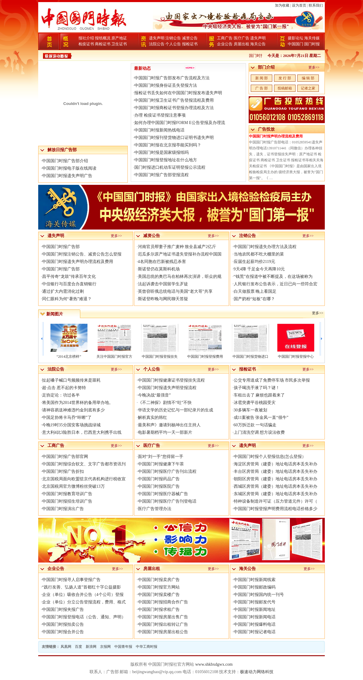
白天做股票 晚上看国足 (255, 291)
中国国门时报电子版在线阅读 (69, 168)
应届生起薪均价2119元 (254, 261)
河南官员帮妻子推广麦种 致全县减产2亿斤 (177, 246)
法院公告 (156, 44)
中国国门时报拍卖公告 (63, 624)
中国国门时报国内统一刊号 (259, 594)
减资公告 (190, 38)
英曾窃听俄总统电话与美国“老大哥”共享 (175, 291)
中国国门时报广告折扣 (63, 471)
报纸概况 (102, 38)
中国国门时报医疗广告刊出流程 (167, 471)
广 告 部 (261, 88)
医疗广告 (241, 38)
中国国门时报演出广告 (63, 508)
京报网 (105, 647)
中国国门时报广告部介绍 (65, 161)
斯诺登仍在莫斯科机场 (159, 269)
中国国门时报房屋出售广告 (163, 617)
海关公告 (258, 44)
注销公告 (173, 38)
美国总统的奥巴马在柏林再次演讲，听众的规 (180, 276)
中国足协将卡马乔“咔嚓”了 (67, 417)
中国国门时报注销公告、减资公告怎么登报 (81, 254)
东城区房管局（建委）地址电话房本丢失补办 (275, 494)
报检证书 (190, 44)
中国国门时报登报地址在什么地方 (165, 160)
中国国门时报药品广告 (159, 479)
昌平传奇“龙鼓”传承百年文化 (69, 276)
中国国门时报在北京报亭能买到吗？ (167, 145)
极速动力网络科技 (256, 672)
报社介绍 (86, 38)
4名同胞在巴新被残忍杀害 (162, 261)
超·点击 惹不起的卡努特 (64, 387)
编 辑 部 (308, 78)
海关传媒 (312, 38)
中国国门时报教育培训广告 (67, 494)
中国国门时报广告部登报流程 (161, 175)
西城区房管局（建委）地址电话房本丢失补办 (275, 486)
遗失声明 (156, 38)
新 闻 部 (261, 78)
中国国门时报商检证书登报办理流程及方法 (174, 108)
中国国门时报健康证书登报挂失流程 (171, 380)
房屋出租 (241, 44)
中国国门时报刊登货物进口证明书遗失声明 (174, 137)
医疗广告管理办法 (154, 508)
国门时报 (312, 44)
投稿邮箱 (285, 88)
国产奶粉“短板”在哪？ (254, 299)
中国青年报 (123, 647)
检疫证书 (86, 44)
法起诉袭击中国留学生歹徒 (163, 284)
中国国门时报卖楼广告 (159, 594)
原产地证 (119, 38)
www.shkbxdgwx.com (214, 664)
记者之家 (308, 88)
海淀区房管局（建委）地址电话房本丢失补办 (275, 464)
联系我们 (316, 5)
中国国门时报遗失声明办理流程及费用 (77, 261)
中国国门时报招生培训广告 (67, 501)
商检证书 (102, 44)
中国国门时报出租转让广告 (163, 624)
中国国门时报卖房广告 (159, 579)
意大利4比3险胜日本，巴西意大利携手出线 (81, 432)
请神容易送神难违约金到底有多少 (73, 410)
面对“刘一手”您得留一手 (160, 456)
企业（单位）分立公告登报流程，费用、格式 (84, 602)
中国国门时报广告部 (61, 246)
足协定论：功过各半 (61, 395)
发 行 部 (285, 78)
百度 (78, 647)
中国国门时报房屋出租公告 (163, 632)
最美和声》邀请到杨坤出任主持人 (169, 425)
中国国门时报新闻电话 (255, 617)
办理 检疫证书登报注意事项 (160, 115)
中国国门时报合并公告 (63, 632)
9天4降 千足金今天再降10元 (259, 269)
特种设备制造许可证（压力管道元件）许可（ (275, 501)
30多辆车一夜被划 (250, 410)
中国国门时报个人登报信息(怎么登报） (270, 456)
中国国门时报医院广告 (159, 486)
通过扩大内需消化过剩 (63, 291)
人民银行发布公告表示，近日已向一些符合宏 (275, 284)
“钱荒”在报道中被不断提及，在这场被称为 (273, 276)
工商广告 (225, 38)
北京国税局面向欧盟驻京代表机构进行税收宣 (84, 479)
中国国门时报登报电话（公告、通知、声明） (84, 617)
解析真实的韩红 (152, 417)
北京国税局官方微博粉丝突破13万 (73, 486)
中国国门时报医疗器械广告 (163, 494)
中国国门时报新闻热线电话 (159, 130)
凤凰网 (66, 647)
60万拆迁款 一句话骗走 (255, 425)
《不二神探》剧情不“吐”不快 (165, 402)
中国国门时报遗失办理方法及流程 (265, 246)
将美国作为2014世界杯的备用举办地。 (77, 402)
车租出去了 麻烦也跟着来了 (259, 395)
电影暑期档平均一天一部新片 (165, 432)
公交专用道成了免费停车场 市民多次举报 (272, 380)
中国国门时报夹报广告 (63, 609)
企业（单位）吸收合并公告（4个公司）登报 (83, 594)
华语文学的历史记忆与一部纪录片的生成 (175, 410)
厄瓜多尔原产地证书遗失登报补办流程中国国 (180, 254)
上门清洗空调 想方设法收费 (259, 432)
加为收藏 (282, 5)
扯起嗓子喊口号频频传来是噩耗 (71, 380)
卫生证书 (119, 44)
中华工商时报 (146, 647)
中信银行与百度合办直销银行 (69, 284)
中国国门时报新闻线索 (255, 579)
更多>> (314, 67)
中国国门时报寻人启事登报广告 (71, 579)
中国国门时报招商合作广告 (163, 602)
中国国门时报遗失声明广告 (67, 176)
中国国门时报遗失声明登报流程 (167, 387)
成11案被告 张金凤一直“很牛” (261, 417)
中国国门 (295, 44)
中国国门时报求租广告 (159, 609)
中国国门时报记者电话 (255, 632)
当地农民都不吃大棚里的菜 (259, 254)
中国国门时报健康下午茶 (161, 464)
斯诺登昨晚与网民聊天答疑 (163, 299)
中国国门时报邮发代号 (255, 602)
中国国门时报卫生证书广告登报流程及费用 (174, 100)
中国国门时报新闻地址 (255, 609)
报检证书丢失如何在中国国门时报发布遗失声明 (178, 93)
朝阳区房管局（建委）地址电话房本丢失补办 (275, 479)
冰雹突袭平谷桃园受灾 (255, 402)
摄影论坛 (295, 38)
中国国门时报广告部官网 (65, 456)
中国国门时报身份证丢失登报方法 (165, 85)
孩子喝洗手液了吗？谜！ (257, 387)
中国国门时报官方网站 (159, 587)
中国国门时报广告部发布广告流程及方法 (172, 78)
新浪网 (91, 647)
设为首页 (299, 5)
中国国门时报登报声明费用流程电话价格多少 (275, 508)
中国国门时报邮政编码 (255, 587)
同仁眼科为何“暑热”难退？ (67, 299)
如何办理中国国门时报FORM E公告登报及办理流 (179, 122)
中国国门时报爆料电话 (255, 624)
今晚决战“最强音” (154, 395)
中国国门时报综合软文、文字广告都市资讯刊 (84, 464)
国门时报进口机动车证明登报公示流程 (169, 167)
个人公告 (173, 44)
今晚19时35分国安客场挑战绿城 (71, 425)
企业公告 (225, 44)
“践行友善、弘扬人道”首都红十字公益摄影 (81, 587)
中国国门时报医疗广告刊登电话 (167, 501)
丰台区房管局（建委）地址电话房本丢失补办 (275, 471)
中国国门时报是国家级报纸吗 (161, 152)
